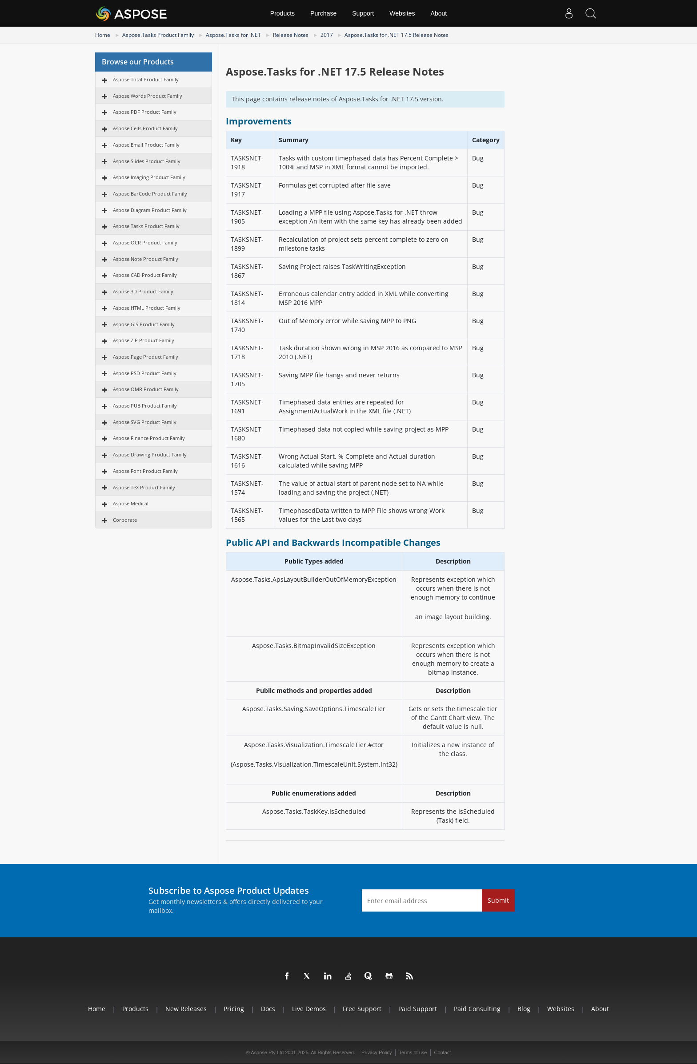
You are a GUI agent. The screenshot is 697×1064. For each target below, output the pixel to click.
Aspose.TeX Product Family (144, 487)
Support (363, 13)
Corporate (125, 519)
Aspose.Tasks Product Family (158, 35)
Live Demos (309, 1008)
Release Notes (290, 35)
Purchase (323, 13)
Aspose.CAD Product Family (145, 275)
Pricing (234, 1008)
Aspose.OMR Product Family (146, 389)
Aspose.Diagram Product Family (150, 210)
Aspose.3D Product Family (143, 291)
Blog (523, 1008)
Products (282, 13)
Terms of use (413, 1052)
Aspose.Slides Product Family (146, 161)
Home (102, 35)
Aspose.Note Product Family (145, 259)
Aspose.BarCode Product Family (150, 193)
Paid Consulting (477, 1008)
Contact (442, 1052)
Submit (498, 900)
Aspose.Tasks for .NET (233, 35)
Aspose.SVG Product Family (144, 422)
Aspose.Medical (130, 503)
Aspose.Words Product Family (147, 95)
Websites (402, 13)
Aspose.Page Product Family (145, 356)
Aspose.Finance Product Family (149, 438)
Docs (268, 1008)
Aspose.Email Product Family (146, 144)
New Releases (186, 1008)
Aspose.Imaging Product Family (149, 177)
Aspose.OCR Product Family (145, 242)
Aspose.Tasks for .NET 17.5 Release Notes (396, 35)
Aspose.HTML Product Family (146, 307)
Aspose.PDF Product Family (144, 111)
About (439, 13)
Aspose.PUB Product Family (145, 405)
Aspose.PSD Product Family (144, 373)
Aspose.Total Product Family (146, 79)
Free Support (362, 1008)
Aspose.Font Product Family (145, 471)
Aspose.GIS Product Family (144, 324)
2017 (326, 35)
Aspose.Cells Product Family (145, 128)
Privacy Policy (376, 1052)
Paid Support (417, 1008)
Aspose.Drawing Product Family (150, 454)
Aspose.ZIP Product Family (143, 340)
